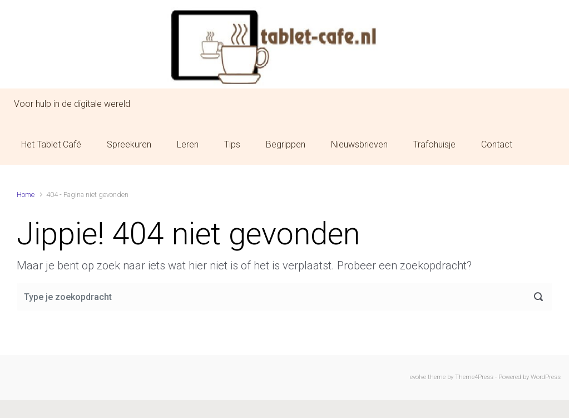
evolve (418, 377)
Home (25, 194)
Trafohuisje (434, 144)
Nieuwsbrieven (359, 144)
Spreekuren (129, 144)
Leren (188, 144)
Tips (232, 144)
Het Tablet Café (51, 144)
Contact (496, 144)
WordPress (546, 377)
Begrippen (285, 144)
